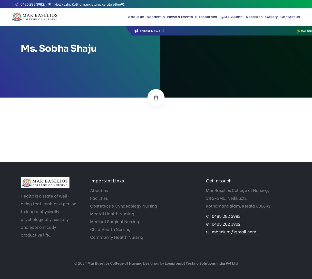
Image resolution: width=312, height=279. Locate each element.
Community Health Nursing (116, 237)
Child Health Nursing (110, 229)
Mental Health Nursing (112, 213)
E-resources (206, 17)
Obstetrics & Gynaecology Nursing (123, 206)
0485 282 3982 (32, 4)
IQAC (224, 17)
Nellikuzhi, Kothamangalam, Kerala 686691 (89, 4)
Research (254, 17)
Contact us (290, 17)
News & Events (180, 17)
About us (136, 17)
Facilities (99, 198)
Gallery (271, 17)
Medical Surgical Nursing (114, 221)
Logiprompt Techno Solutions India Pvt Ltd (201, 263)
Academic (155, 17)
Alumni (237, 17)
